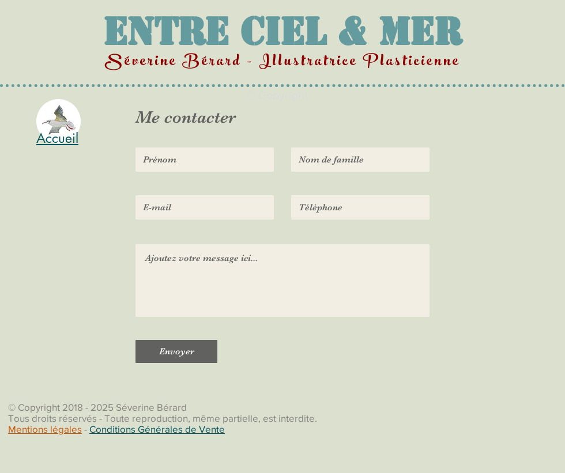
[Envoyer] (176, 351)
